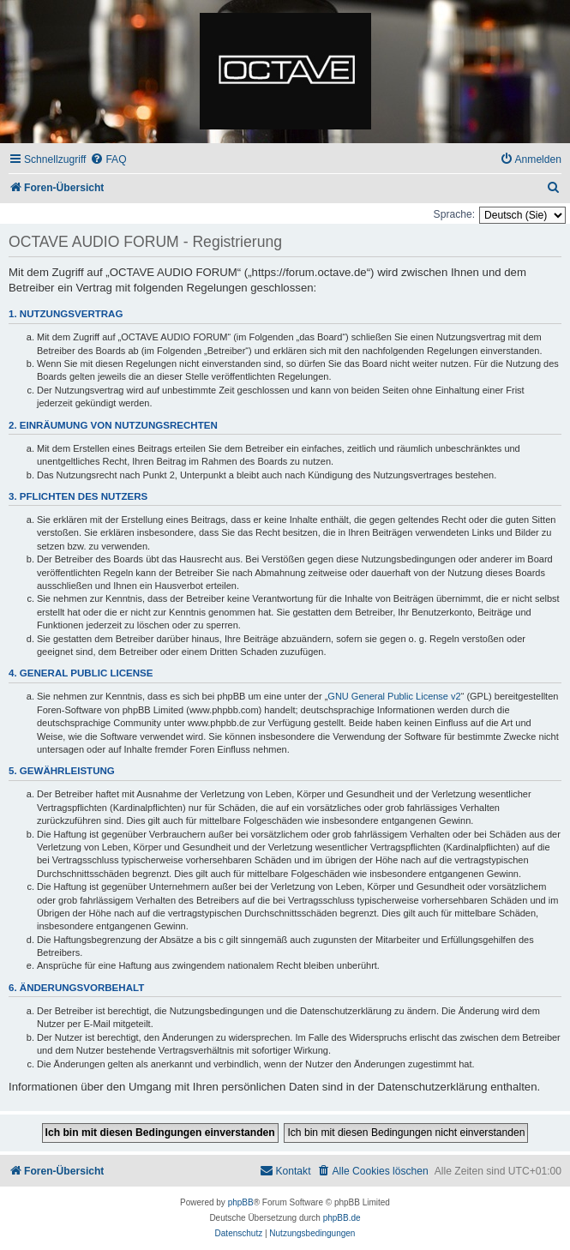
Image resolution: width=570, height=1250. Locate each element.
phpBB (241, 1202)
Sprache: (454, 214)
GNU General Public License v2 (393, 696)
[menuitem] (108, 159)
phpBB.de (342, 1218)
